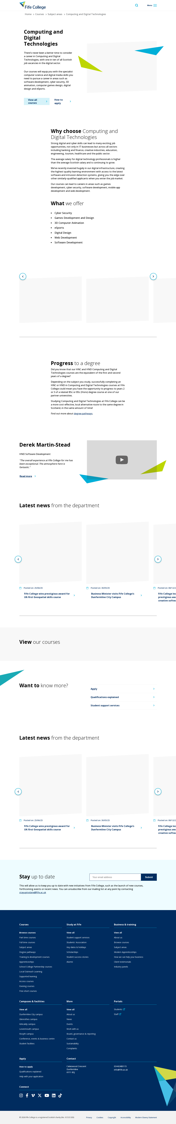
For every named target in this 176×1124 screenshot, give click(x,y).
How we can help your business (128, 957)
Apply (94, 688)
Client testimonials (122, 961)
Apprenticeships (26, 961)
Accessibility (126, 1117)
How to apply (58, 101)
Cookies (100, 1117)
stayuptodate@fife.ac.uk (32, 892)
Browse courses (27, 932)
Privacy (89, 1117)
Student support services (105, 705)
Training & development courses (34, 957)
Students (118, 1009)
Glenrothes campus (28, 1019)
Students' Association (76, 942)
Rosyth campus (26, 1033)
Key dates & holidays (76, 947)
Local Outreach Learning (30, 971)
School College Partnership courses (35, 966)
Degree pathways (27, 952)
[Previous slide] (22, 276)
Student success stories (78, 957)
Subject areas (55, 14)
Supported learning (28, 976)
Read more (26, 476)
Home (28, 14)
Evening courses (26, 986)
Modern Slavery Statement (146, 1117)
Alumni (70, 961)
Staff (116, 1014)
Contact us (72, 1038)
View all (70, 932)
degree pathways (83, 413)
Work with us (73, 1029)
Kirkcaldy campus (27, 1024)
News (69, 1019)
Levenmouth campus (29, 1029)
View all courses (32, 101)
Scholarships (72, 952)
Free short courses (28, 991)
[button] (122, 460)
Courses (39, 14)
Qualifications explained (105, 697)
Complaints (72, 1048)
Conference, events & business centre (37, 1038)
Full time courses (27, 942)
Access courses (26, 981)
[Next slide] (153, 276)
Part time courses (27, 937)
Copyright (112, 1117)
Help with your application (31, 1076)
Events (70, 1024)
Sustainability (73, 1043)
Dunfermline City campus (31, 1014)
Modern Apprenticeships (125, 952)
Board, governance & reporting (81, 1033)
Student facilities (27, 1043)
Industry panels (121, 966)
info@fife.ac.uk (121, 1069)
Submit (149, 877)
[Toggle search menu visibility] (137, 5)
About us (118, 937)
